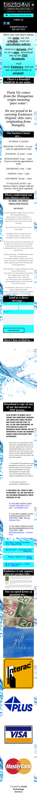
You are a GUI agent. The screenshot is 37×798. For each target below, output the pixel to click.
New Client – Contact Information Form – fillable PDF (17, 545)
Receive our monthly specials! (18, 15)
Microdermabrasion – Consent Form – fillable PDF (17, 566)
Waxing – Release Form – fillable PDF (20, 559)
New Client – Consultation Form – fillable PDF (19, 552)
